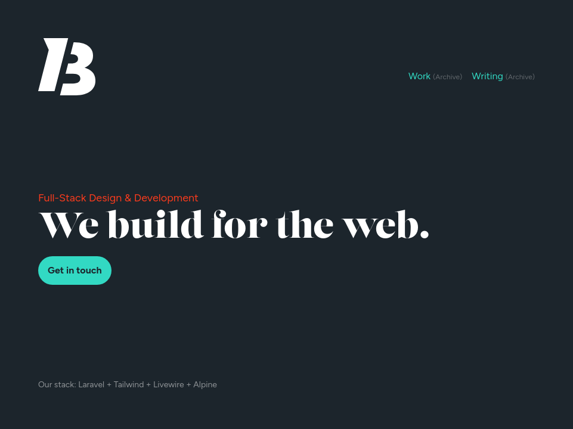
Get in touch (75, 270)
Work (435, 76)
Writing (503, 76)
